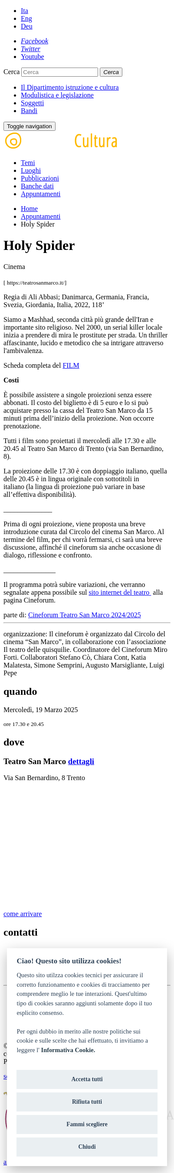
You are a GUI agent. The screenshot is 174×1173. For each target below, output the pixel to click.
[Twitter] (30, 48)
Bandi (29, 110)
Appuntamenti (41, 194)
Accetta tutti (86, 1079)
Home (29, 208)
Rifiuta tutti (87, 1101)
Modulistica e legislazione (57, 95)
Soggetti (32, 103)
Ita (24, 10)
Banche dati (37, 186)
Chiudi (86, 1147)
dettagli (81, 761)
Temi (28, 162)
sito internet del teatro (120, 592)
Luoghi (31, 170)
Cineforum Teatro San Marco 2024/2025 (84, 615)
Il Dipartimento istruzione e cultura (70, 87)
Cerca (11, 71)
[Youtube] (32, 56)
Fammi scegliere (87, 1124)
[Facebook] (34, 41)
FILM (70, 365)
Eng (26, 18)
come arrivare (22, 913)
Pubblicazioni (40, 178)
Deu (27, 26)
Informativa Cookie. (68, 1050)
